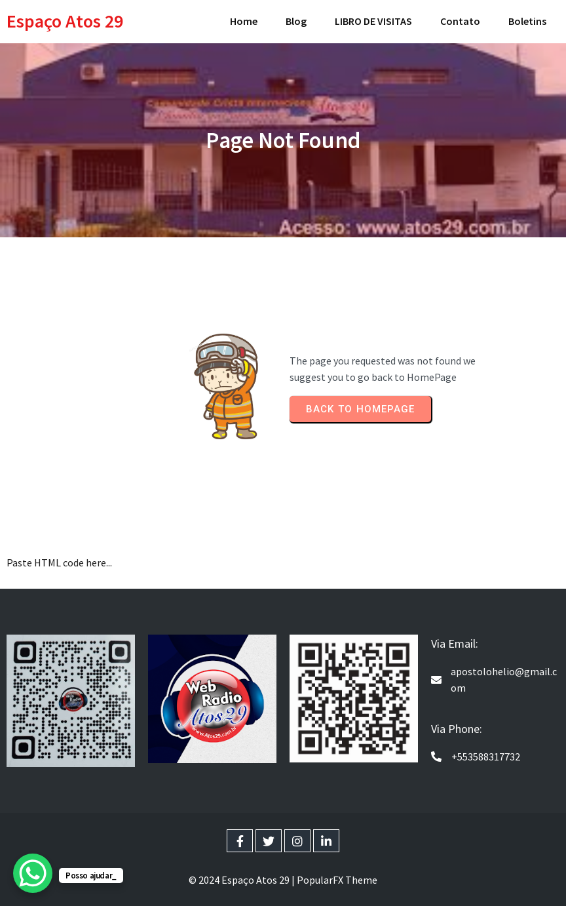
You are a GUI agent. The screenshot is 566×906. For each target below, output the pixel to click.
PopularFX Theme (337, 879)
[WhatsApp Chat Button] (32, 873)
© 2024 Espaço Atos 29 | (243, 879)
